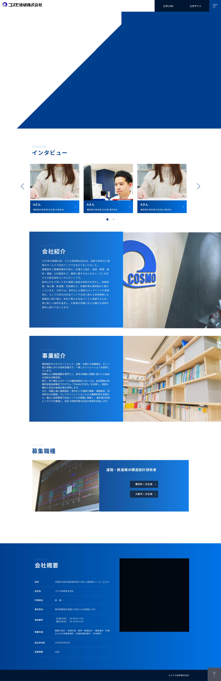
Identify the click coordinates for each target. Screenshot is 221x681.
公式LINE (168, 6)
